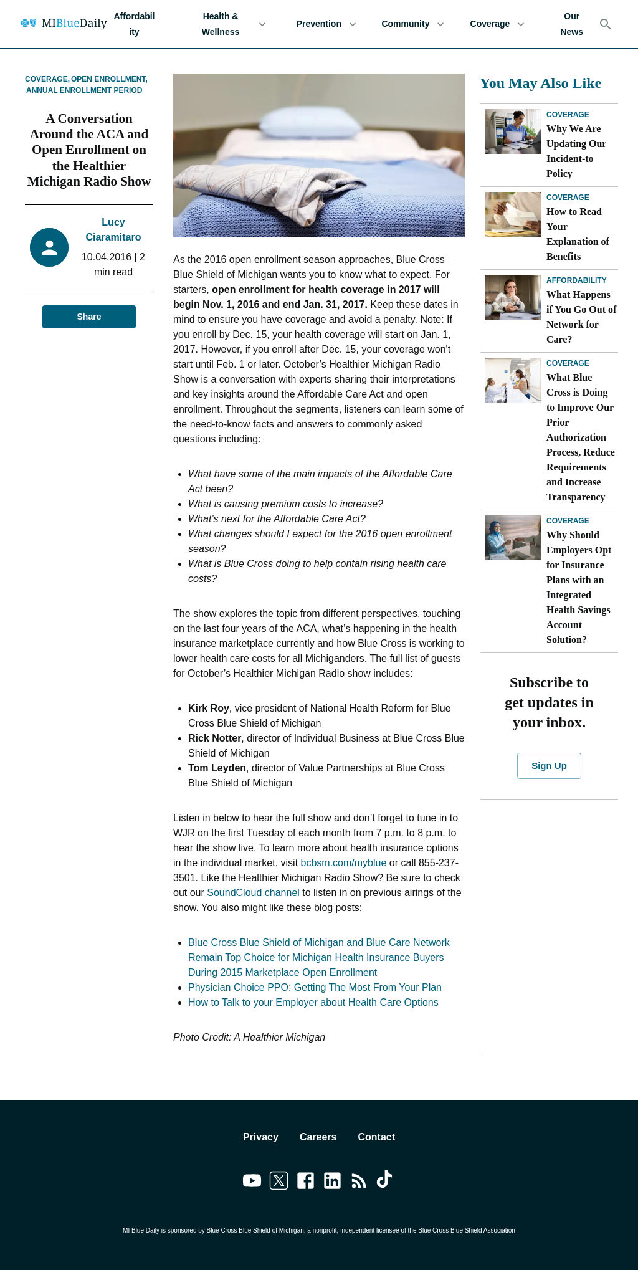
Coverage (497, 24)
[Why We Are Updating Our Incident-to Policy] (513, 131)
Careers (318, 1137)
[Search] (605, 24)
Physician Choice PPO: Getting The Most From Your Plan (315, 987)
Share (89, 316)
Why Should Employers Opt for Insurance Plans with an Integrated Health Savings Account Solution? (578, 587)
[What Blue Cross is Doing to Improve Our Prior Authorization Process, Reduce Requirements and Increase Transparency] (513, 380)
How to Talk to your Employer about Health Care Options (313, 1002)
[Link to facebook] (306, 1183)
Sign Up (549, 765)
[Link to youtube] (252, 1183)
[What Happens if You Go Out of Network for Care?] (513, 297)
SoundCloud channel (253, 892)
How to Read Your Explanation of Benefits (577, 234)
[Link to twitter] (279, 1183)
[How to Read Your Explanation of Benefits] (513, 214)
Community (412, 24)
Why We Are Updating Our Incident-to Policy (576, 151)
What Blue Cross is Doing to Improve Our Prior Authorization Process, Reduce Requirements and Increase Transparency (580, 437)
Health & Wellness (228, 24)
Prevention (326, 24)
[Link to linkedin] (332, 1183)
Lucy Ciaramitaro (113, 229)
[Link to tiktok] (386, 1183)
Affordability (134, 24)
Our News (571, 24)
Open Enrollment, (109, 79)
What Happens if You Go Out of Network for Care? (581, 317)
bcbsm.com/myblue (344, 862)
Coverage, (47, 79)
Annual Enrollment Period (84, 90)
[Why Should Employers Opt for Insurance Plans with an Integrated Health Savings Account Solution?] (513, 537)
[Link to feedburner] (359, 1183)
